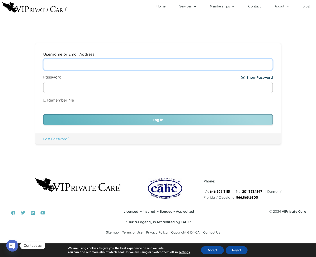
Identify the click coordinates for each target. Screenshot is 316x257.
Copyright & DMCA (185, 232)
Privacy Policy (157, 232)
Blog (306, 6)
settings (184, 252)
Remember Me (58, 100)
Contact (254, 6)
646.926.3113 (220, 191)
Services (187, 6)
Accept (212, 250)
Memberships (222, 6)
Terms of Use (132, 232)
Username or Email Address (69, 54)
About (282, 6)
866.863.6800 (247, 197)
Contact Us (211, 232)
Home (160, 6)
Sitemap (112, 232)
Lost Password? (56, 139)
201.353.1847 (252, 191)
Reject (236, 250)
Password (52, 77)
